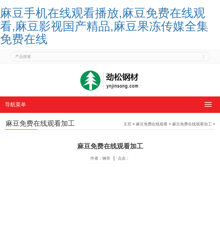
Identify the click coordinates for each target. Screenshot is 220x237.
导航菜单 (15, 104)
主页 (127, 124)
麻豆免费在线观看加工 (192, 124)
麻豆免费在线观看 (152, 124)
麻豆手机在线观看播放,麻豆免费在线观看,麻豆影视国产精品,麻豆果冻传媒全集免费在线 (104, 26)
